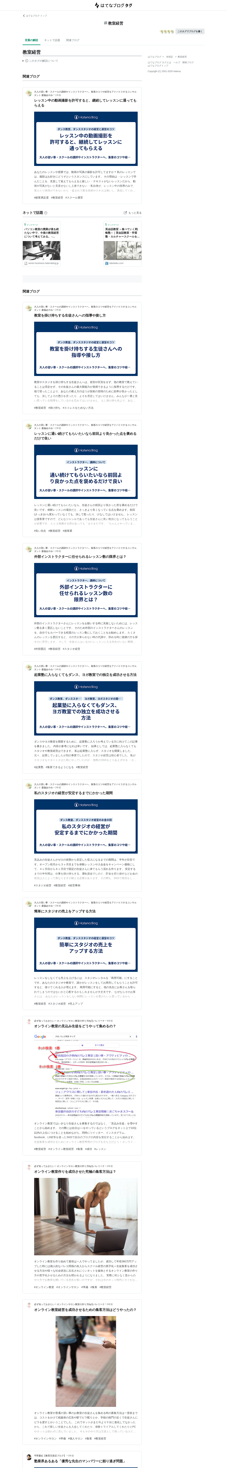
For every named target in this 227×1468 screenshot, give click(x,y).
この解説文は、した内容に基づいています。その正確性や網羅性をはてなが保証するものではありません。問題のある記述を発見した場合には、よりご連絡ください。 (40, 61)
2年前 (58, 310)
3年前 (58, 551)
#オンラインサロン (67, 1287)
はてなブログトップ (158, 65)
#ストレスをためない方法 (78, 407)
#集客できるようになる (60, 767)
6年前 (110, 1021)
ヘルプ (176, 62)
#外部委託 (40, 648)
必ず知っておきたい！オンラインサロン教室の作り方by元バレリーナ (69, 1021)
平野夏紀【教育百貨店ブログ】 (50, 1455)
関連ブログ (72, 40)
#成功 (88, 1148)
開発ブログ (188, 62)
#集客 (79, 1148)
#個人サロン (75, 1438)
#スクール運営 (74, 197)
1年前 (58, 95)
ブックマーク (31, 224)
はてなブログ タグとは (159, 62)
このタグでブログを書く (190, 31)
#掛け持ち (54, 407)
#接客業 (67, 530)
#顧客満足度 (41, 197)
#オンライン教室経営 (61, 1148)
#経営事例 (74, 885)
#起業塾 (39, 767)
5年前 (71, 1455)
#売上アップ (75, 1003)
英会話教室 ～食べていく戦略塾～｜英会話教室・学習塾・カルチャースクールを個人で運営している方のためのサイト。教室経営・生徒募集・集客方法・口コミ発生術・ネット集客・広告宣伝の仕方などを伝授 (122, 233)
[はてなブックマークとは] (45, 213)
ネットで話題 (52, 40)
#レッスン (100, 1148)
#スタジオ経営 (71, 648)
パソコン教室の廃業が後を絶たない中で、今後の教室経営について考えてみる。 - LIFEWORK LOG (41, 233)
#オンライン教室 (44, 1287)
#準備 (84, 1287)
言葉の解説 (31, 40)
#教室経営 (57, 197)
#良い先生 (40, 530)
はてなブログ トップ (35, 15)
